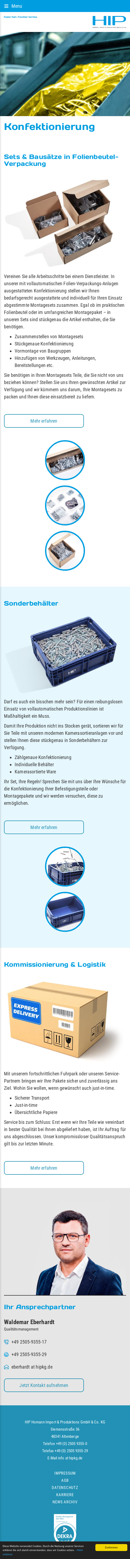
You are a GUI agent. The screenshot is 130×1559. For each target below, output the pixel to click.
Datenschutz (65, 1487)
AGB (65, 1480)
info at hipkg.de (70, 1458)
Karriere (65, 1494)
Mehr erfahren (43, 421)
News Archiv (64, 1502)
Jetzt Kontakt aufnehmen (43, 1385)
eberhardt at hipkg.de (31, 1367)
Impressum (65, 1473)
